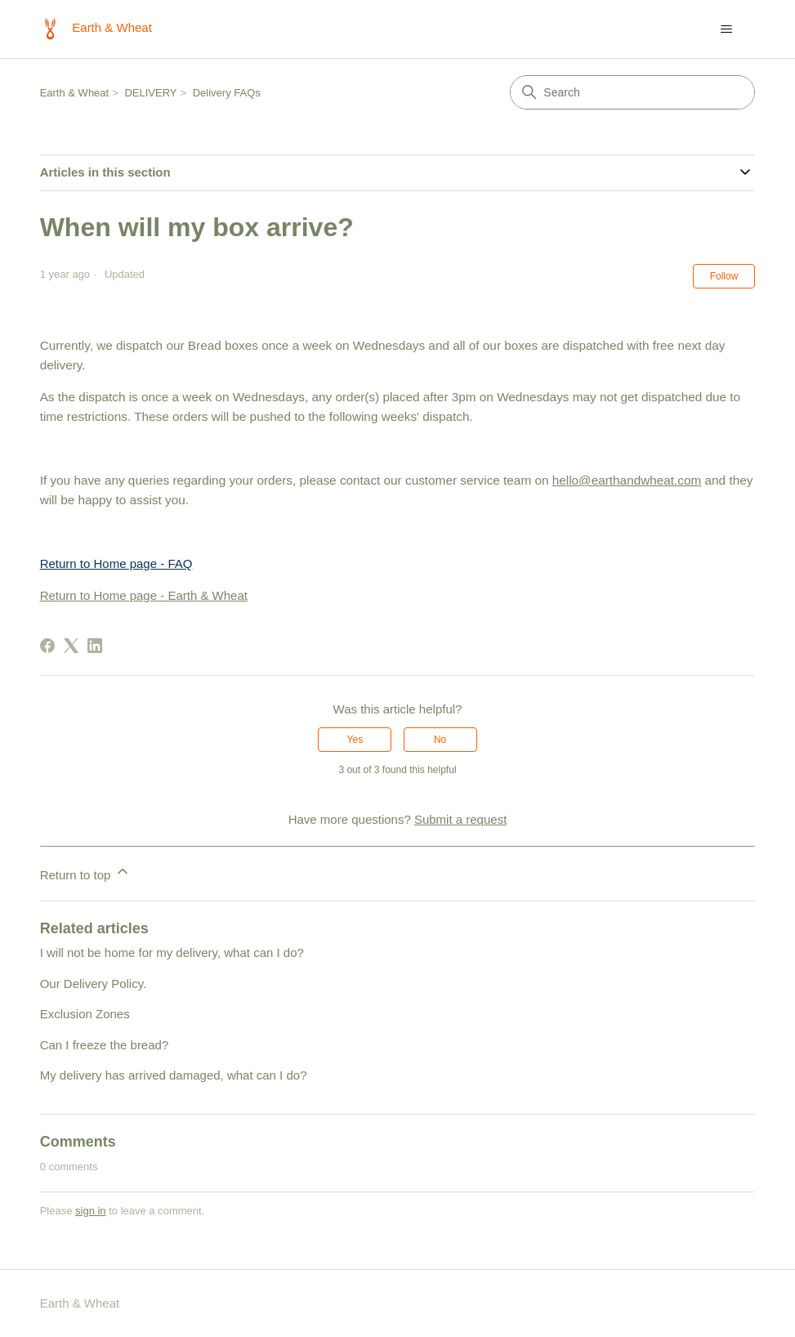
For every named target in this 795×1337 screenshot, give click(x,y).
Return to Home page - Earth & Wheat (144, 595)
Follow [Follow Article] (724, 276)
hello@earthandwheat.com (627, 480)
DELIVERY (150, 93)
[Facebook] (47, 645)
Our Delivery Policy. (93, 983)
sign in (90, 1211)
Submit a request (460, 819)
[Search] (632, 92)
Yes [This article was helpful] (355, 739)
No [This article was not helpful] (440, 739)
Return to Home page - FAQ (116, 563)
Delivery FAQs (227, 93)
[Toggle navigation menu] (726, 29)
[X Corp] (71, 645)
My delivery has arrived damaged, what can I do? (173, 1075)
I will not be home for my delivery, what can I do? (172, 952)
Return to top (85, 872)
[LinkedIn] (94, 645)
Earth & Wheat (74, 93)
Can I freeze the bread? (104, 1045)
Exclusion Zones (85, 1014)
